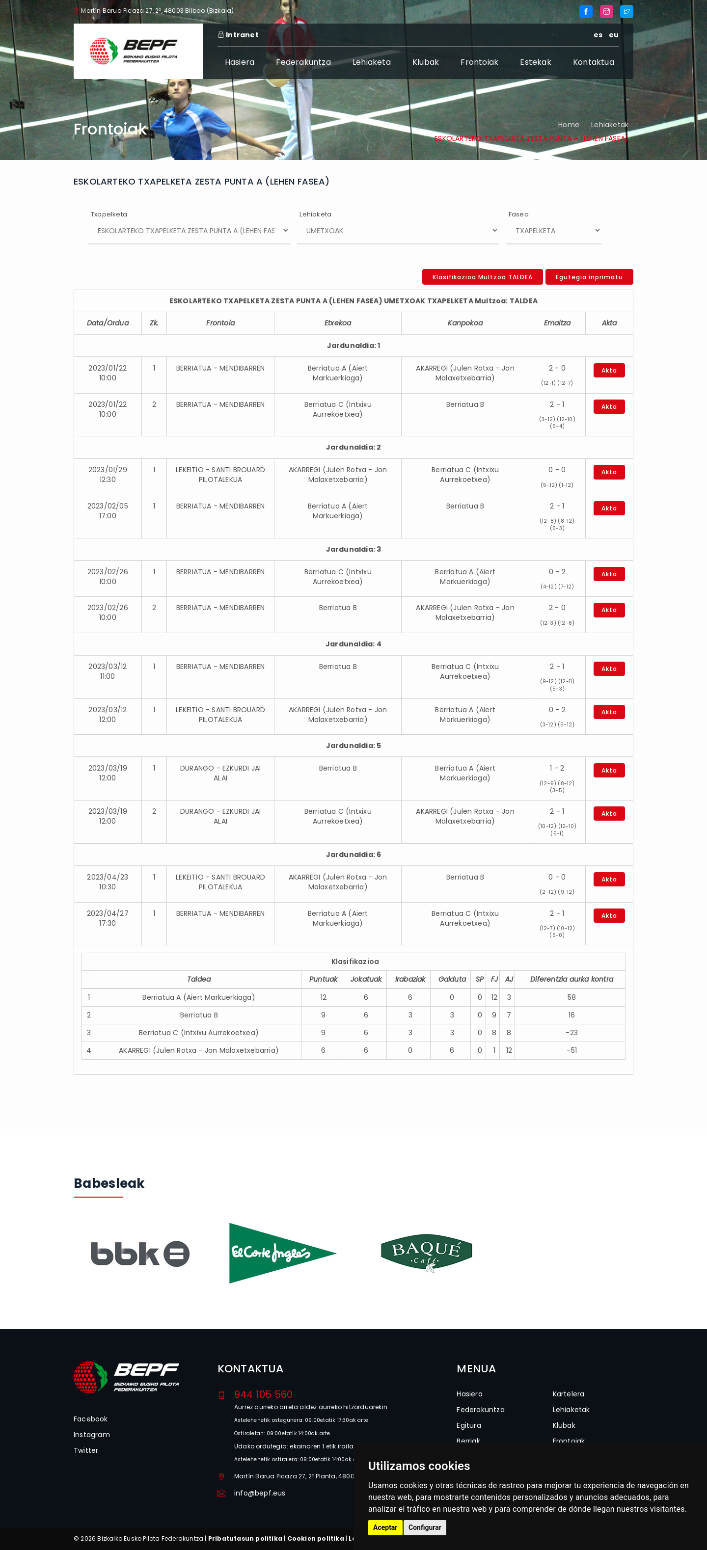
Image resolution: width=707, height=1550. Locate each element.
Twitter (86, 1450)
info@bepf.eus (260, 1493)
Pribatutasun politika (245, 1538)
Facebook (91, 1419)
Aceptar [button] (385, 1527)
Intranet (238, 35)
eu (614, 35)
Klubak (425, 62)
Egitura (469, 1425)
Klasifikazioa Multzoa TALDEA (483, 277)
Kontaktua (593, 62)
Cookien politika (315, 1538)
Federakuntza (303, 62)
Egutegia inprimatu (589, 277)
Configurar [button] (424, 1527)
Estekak (535, 62)
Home (568, 125)
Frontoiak (479, 62)
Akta (609, 370)
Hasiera (239, 62)
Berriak (468, 1441)
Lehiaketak (609, 125)
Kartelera (569, 1394)
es (598, 35)
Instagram (92, 1435)
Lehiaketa (372, 62)
